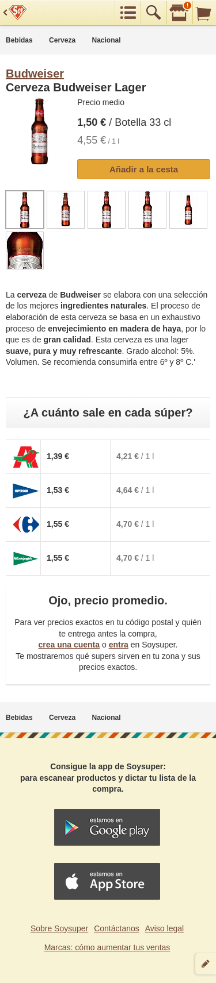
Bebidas (19, 40)
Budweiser (35, 73)
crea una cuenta (69, 644)
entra (118, 644)
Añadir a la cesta (143, 169)
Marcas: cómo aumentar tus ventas (107, 947)
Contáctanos (116, 928)
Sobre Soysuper (59, 928)
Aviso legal (164, 928)
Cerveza (62, 40)
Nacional (106, 40)
